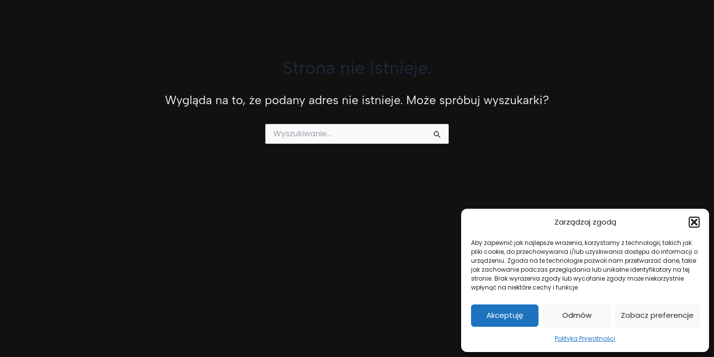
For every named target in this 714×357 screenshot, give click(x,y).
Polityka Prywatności (585, 338)
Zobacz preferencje (657, 315)
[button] (694, 222)
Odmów (577, 315)
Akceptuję (504, 315)
